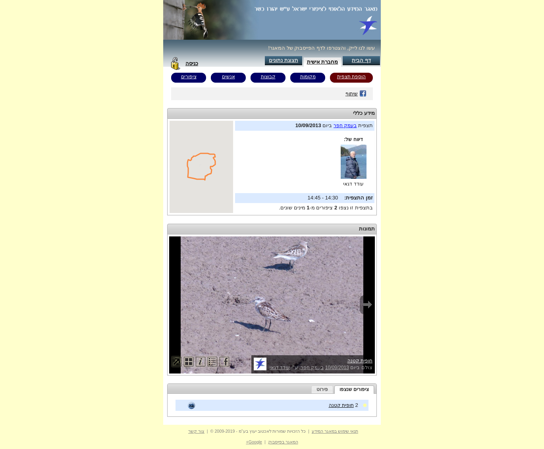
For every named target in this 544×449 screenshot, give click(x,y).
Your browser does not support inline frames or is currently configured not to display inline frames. (201, 167)
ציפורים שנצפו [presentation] (354, 389)
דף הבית (361, 60)
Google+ (254, 441)
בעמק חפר (345, 125)
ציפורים (189, 76)
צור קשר (196, 431)
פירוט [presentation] (322, 389)
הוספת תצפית (351, 76)
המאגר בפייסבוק (283, 441)
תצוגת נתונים (283, 60)
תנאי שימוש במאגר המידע (335, 431)
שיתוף (356, 94)
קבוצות (268, 76)
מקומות (308, 76)
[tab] (354, 389)
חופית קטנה (359, 361)
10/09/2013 (337, 367)
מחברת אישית (322, 62)
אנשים (228, 76)
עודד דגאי (353, 184)
